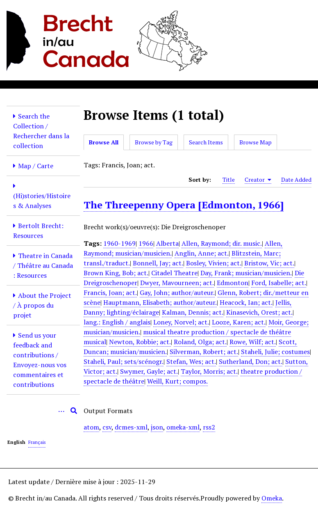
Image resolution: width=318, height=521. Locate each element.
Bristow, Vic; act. (269, 262)
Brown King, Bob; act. (116, 272)
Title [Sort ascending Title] (229, 179)
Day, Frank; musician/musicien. (246, 272)
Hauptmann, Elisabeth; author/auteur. (160, 302)
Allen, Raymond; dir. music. (222, 243)
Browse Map (255, 142)
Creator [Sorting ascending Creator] (258, 180)
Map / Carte (35, 165)
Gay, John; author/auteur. (177, 292)
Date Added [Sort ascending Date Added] (296, 179)
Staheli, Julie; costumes (275, 351)
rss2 (209, 427)
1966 (146, 243)
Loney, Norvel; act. (181, 322)
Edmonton (232, 282)
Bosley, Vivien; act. (213, 262)
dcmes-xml (131, 427)
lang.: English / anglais (117, 322)
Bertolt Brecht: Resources (38, 230)
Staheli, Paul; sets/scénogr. (124, 361)
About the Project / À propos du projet (42, 305)
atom (91, 427)
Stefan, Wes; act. (191, 361)
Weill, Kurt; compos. (177, 381)
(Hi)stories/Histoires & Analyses (41, 200)
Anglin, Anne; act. (202, 253)
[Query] (43, 410)
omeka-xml (183, 427)
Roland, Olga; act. (200, 341)
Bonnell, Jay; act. (158, 262)
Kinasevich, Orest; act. (259, 312)
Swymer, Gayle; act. (149, 371)
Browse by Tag (154, 142)
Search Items (206, 142)
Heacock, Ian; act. (246, 302)
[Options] (61, 410)
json (157, 427)
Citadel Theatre (174, 272)
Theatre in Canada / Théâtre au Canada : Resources (43, 265)
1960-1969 (119, 243)
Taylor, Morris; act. (209, 371)
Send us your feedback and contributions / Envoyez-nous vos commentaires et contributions (39, 360)
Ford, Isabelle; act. (278, 282)
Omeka (271, 498)
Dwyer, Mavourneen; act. (177, 282)
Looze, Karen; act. (239, 322)
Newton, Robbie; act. (140, 341)
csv (106, 427)
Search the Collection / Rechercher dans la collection (41, 131)
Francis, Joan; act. (110, 292)
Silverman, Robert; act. (204, 351)
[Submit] (74, 410)
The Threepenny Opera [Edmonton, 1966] (184, 204)
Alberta (167, 243)
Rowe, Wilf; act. (252, 341)
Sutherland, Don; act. (250, 361)
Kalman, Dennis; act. (192, 312)
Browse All (103, 142)
